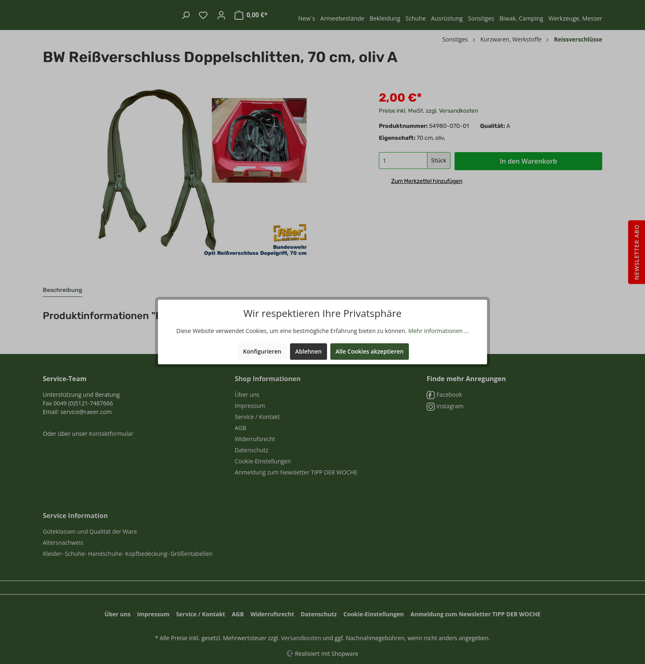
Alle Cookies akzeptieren (370, 351)
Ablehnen (308, 351)
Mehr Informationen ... (438, 331)
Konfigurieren (262, 351)
